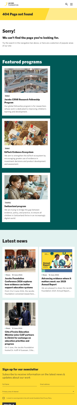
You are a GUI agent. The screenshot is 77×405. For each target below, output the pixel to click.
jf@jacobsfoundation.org (54, 375)
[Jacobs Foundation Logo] (11, 4)
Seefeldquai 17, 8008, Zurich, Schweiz (59, 370)
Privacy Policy (47, 341)
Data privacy (31, 375)
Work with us (16, 375)
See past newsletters (9, 357)
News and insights (18, 379)
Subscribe (7, 347)
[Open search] (66, 4)
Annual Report (32, 370)
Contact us (15, 370)
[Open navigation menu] (71, 4)
